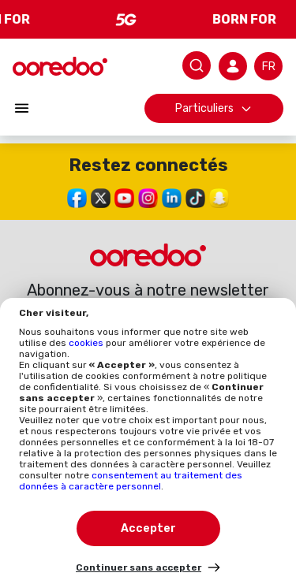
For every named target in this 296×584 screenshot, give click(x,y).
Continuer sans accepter (138, 567)
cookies (87, 342)
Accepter (148, 528)
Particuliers (214, 108)
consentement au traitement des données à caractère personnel (130, 481)
